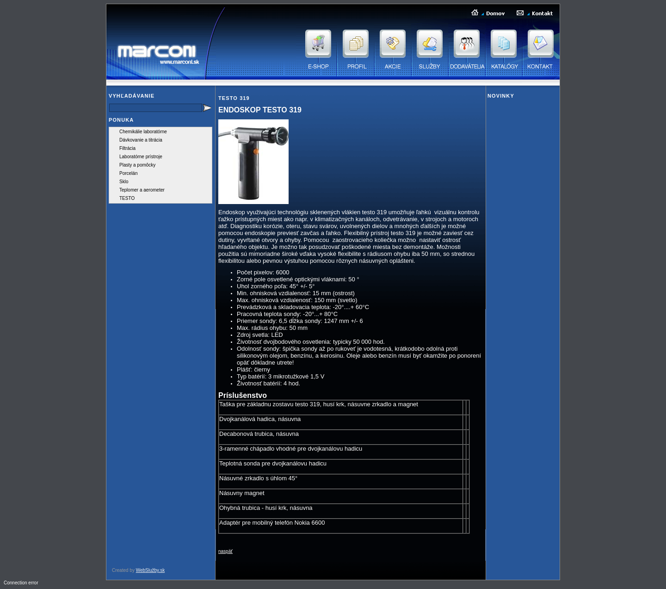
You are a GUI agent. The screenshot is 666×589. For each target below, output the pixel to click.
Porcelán (128, 173)
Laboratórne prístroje (140, 156)
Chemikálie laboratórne (143, 131)
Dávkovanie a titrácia (140, 140)
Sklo (123, 181)
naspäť (225, 551)
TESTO (127, 198)
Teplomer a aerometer (142, 189)
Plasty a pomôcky (137, 164)
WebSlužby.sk (150, 570)
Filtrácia (127, 148)
